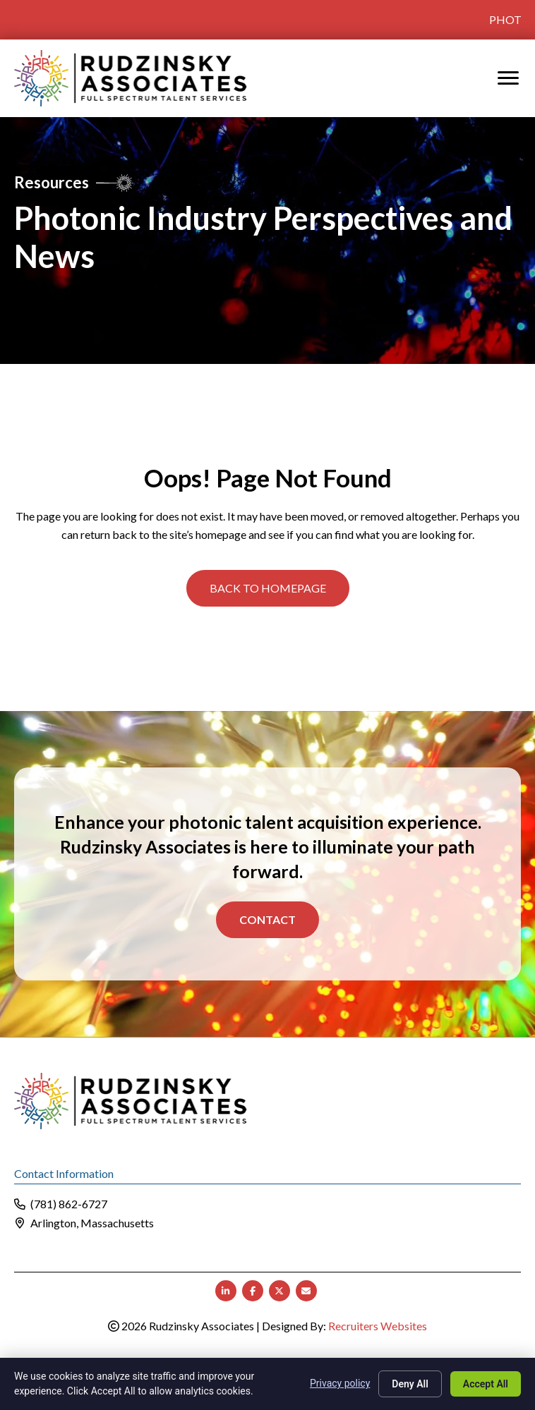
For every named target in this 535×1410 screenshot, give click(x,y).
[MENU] (508, 78)
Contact (267, 918)
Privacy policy (340, 1383)
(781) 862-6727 (68, 1203)
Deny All (410, 1384)
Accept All (485, 1384)
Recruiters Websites (377, 1325)
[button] (267, 588)
